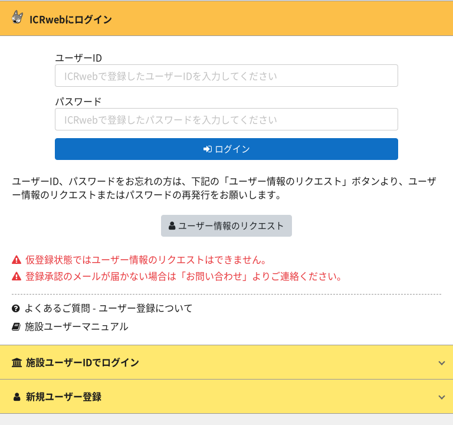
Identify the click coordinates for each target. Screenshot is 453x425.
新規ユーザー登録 (56, 396)
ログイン (226, 148)
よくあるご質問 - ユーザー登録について (102, 308)
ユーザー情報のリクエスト (226, 225)
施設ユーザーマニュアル (70, 326)
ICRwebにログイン (62, 19)
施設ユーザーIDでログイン (75, 362)
